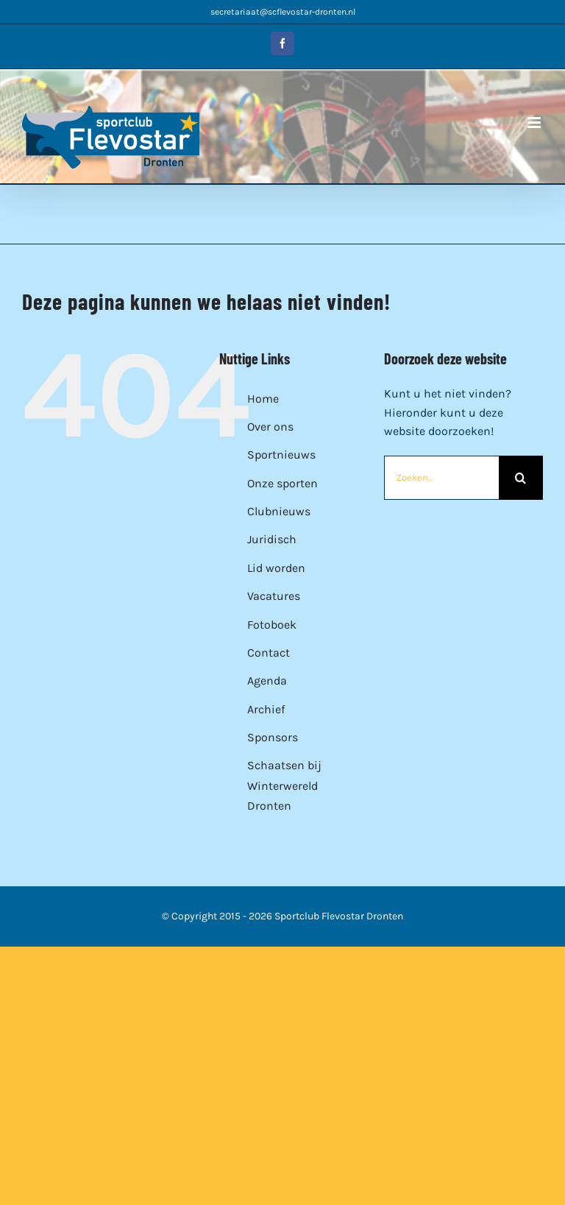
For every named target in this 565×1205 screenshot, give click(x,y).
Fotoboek (271, 625)
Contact (268, 653)
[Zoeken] (521, 478)
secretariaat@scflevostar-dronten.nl (282, 12)
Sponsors (272, 737)
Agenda (267, 681)
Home (263, 399)
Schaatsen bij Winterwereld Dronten (284, 785)
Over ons (270, 427)
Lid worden (276, 568)
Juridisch (271, 539)
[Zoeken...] (441, 478)
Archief (266, 709)
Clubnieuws (278, 511)
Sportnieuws (281, 455)
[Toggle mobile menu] (535, 122)
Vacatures (273, 596)
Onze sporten (282, 483)
